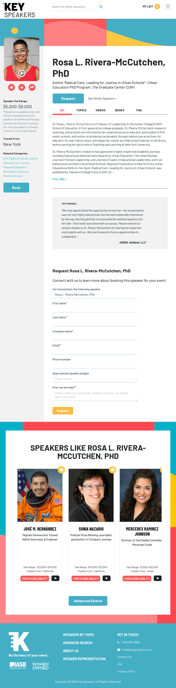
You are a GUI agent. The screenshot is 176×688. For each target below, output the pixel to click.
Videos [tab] (100, 110)
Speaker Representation (84, 659)
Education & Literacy (16, 162)
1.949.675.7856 (130, 642)
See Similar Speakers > (102, 98)
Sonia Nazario (91, 528)
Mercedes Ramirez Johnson (142, 531)
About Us (71, 651)
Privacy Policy (126, 671)
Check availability (35, 578)
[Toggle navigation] (168, 6)
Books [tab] (119, 110)
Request (68, 98)
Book (16, 187)
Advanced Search (88, 601)
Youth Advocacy (13, 175)
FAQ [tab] (139, 110)
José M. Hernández (40, 528)
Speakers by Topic (78, 635)
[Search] (74, 6)
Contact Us (124, 656)
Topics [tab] (81, 110)
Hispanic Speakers (15, 167)
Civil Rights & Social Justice (20, 158)
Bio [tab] (62, 110)
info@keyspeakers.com (137, 649)
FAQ (119, 664)
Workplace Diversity (16, 171)
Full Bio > (59, 179)
